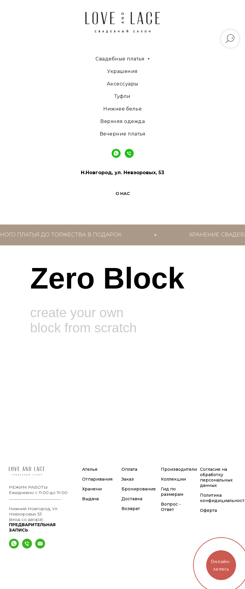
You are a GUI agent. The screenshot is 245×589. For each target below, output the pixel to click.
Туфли (122, 96)
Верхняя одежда (122, 121)
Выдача (90, 498)
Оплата (129, 469)
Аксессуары (122, 84)
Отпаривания (97, 479)
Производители (179, 469)
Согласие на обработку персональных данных (216, 477)
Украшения (122, 71)
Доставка (131, 498)
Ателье (90, 469)
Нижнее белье (122, 109)
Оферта (208, 510)
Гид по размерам (172, 491)
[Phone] (129, 153)
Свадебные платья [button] (120, 59)
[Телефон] (27, 546)
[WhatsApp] (116, 153)
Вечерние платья (123, 134)
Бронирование (138, 489)
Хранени (92, 489)
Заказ (127, 479)
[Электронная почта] (40, 546)
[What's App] (14, 546)
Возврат (130, 508)
